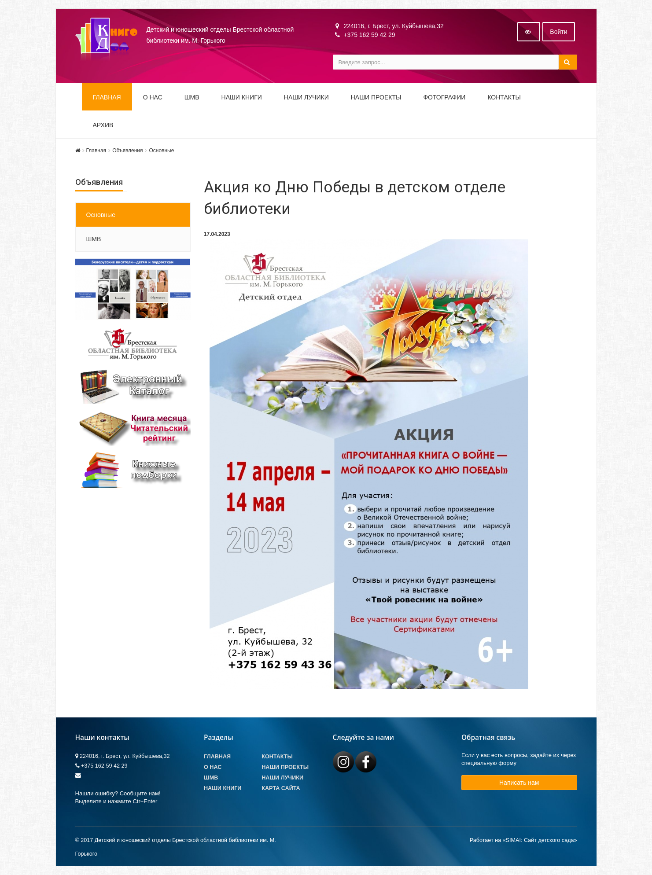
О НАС (152, 97)
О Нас (212, 768)
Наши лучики (282, 778)
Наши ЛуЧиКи (306, 97)
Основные (161, 151)
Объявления (127, 151)
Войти (558, 32)
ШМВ (191, 97)
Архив (103, 125)
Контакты (504, 97)
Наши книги (241, 97)
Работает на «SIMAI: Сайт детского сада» (523, 840)
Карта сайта (281, 789)
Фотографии (444, 97)
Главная (107, 97)
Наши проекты (376, 97)
